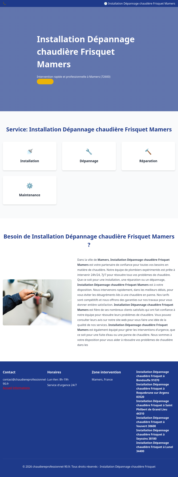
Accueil (7, 388)
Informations (21, 388)
